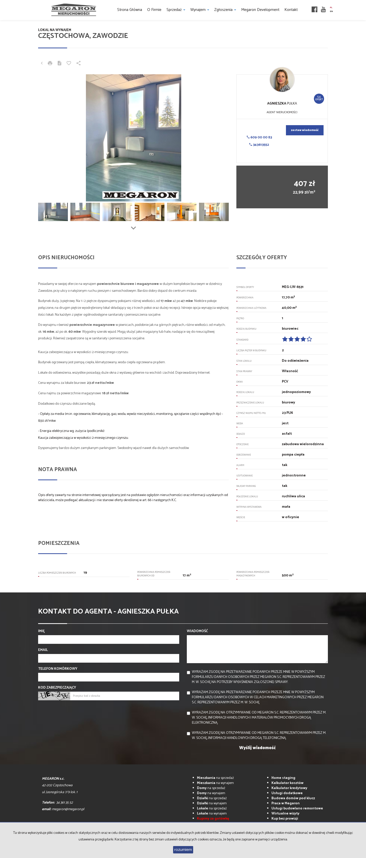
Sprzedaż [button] (175, 10)
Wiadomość (197, 631)
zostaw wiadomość (304, 130)
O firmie (154, 10)
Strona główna (129, 10)
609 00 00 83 (259, 137)
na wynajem (215, 783)
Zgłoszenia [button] (225, 10)
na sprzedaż (215, 778)
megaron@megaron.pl (68, 809)
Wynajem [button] (199, 10)
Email (43, 650)
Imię (41, 631)
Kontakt (291, 10)
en (331, 11)
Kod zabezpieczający (57, 687)
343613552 (259, 145)
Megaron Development (260, 10)
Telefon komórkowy (57, 669)
